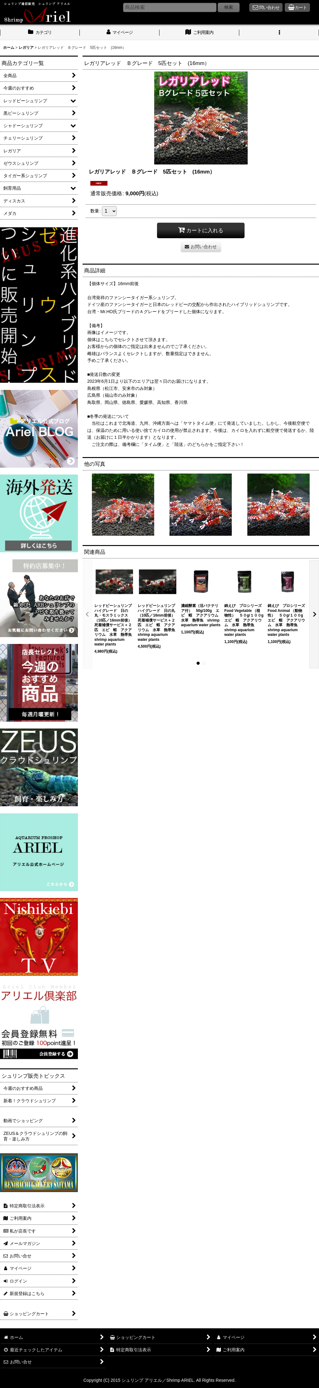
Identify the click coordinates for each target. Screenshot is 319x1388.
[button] (279, 33)
